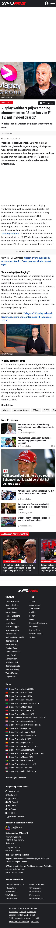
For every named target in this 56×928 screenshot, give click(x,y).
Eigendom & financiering (19, 921)
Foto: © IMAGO (7, 97)
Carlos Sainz (10, 634)
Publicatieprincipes (17, 918)
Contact (33, 908)
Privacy (21, 908)
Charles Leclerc (11, 605)
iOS (33, 915)
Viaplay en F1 (6, 102)
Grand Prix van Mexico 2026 (19, 757)
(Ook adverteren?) (20, 778)
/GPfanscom (12, 791)
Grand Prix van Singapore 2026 (20, 750)
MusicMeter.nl (35, 891)
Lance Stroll (10, 655)
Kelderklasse (34, 895)
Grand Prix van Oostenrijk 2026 (20, 721)
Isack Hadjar (10, 623)
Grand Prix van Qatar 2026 (18, 768)
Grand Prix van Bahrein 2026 (19, 700)
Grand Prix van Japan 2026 (18, 696)
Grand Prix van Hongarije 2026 (20, 732)
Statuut (22, 912)
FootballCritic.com (37, 884)
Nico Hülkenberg (12, 669)
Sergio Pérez (10, 677)
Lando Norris (11, 609)
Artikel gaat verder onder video (28, 251)
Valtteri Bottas (11, 673)
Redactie (12, 908)
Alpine (32, 601)
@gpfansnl (11, 798)
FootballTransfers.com (15, 884)
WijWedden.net (11, 895)
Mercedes (33, 626)
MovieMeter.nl (11, 891)
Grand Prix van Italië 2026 (18, 739)
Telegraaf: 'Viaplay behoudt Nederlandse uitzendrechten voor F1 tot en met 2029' (27, 317)
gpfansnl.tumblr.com (15, 816)
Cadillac (32, 612)
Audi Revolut (34, 609)
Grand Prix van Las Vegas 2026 (20, 764)
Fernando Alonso (12, 652)
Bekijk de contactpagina (14, 872)
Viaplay (6, 410)
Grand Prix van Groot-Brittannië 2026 (23, 725)
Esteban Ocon (11, 648)
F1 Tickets (35, 921)
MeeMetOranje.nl (36, 899)
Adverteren (13, 912)
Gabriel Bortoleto (12, 666)
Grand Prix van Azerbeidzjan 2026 (21, 746)
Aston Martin (34, 605)
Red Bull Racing (36, 634)
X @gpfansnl (10, 795)
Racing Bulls (34, 630)
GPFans (36, 410)
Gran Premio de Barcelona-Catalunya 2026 (25, 718)
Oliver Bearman (12, 644)
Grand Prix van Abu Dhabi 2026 (20, 771)
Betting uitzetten (16, 915)
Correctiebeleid (32, 918)
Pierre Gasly (10, 619)
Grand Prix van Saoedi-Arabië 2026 (22, 703)
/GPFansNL (11, 802)
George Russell (11, 641)
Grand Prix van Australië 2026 (19, 689)
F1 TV (46, 410)
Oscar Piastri (10, 612)
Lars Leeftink (7, 133)
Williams (32, 637)
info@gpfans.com (13, 847)
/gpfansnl (10, 809)
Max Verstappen (12, 626)
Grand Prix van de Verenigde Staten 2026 (24, 753)
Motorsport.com (10, 233)
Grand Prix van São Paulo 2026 (20, 760)
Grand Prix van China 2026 (18, 693)
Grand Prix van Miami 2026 (18, 707)
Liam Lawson (11, 659)
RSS (27, 908)
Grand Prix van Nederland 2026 (20, 735)
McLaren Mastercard (38, 623)
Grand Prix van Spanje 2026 (19, 743)
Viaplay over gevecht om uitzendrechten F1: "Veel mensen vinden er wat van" (26, 261)
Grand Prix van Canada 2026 (19, 710)
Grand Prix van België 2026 (18, 728)
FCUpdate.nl (10, 888)
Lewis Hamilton (12, 601)
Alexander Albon (12, 630)
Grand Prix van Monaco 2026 (19, 714)
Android (27, 915)
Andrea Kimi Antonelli (14, 637)
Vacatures (31, 912)
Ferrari (32, 616)
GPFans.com (34, 888)
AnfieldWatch (11, 899)
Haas (31, 619)
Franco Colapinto (12, 616)
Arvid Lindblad (11, 662)
